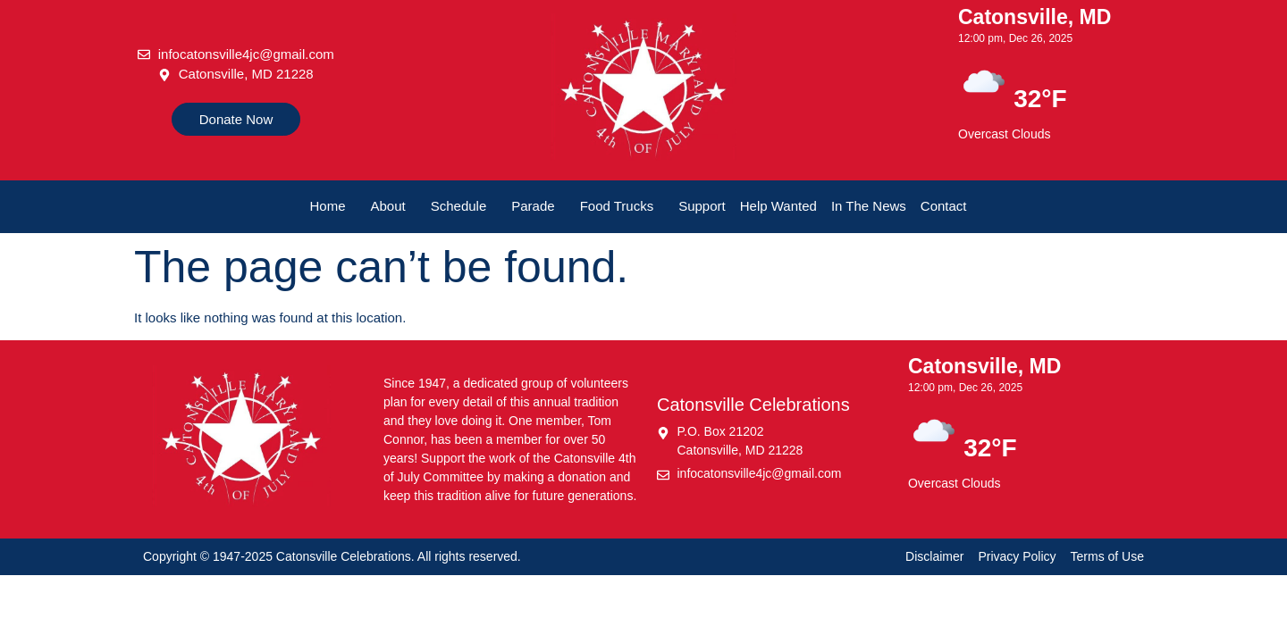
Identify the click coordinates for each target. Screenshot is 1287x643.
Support (702, 205)
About (388, 205)
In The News (868, 205)
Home (327, 205)
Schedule (459, 205)
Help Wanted (778, 205)
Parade (532, 205)
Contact (944, 205)
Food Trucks (617, 205)
